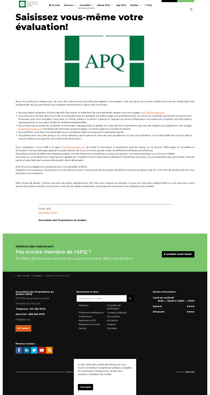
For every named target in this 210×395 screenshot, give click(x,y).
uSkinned (189, 372)
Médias (140, 9)
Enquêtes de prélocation (114, 307)
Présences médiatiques (91, 312)
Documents (113, 316)
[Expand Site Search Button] (191, 9)
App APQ (127, 9)
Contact (169, 3)
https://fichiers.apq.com (152, 112)
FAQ (154, 9)
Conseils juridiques (117, 312)
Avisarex (111, 324)
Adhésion (185, 3)
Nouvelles (43, 212)
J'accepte (85, 391)
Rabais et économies (89, 324)
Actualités (91, 9)
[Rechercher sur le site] (105, 298)
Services (74, 9)
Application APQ (87, 320)
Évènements (85, 316)
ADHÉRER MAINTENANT (178, 254)
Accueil (60, 9)
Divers (54, 212)
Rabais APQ (109, 9)
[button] (130, 298)
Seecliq (82, 328)
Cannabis (112, 328)
